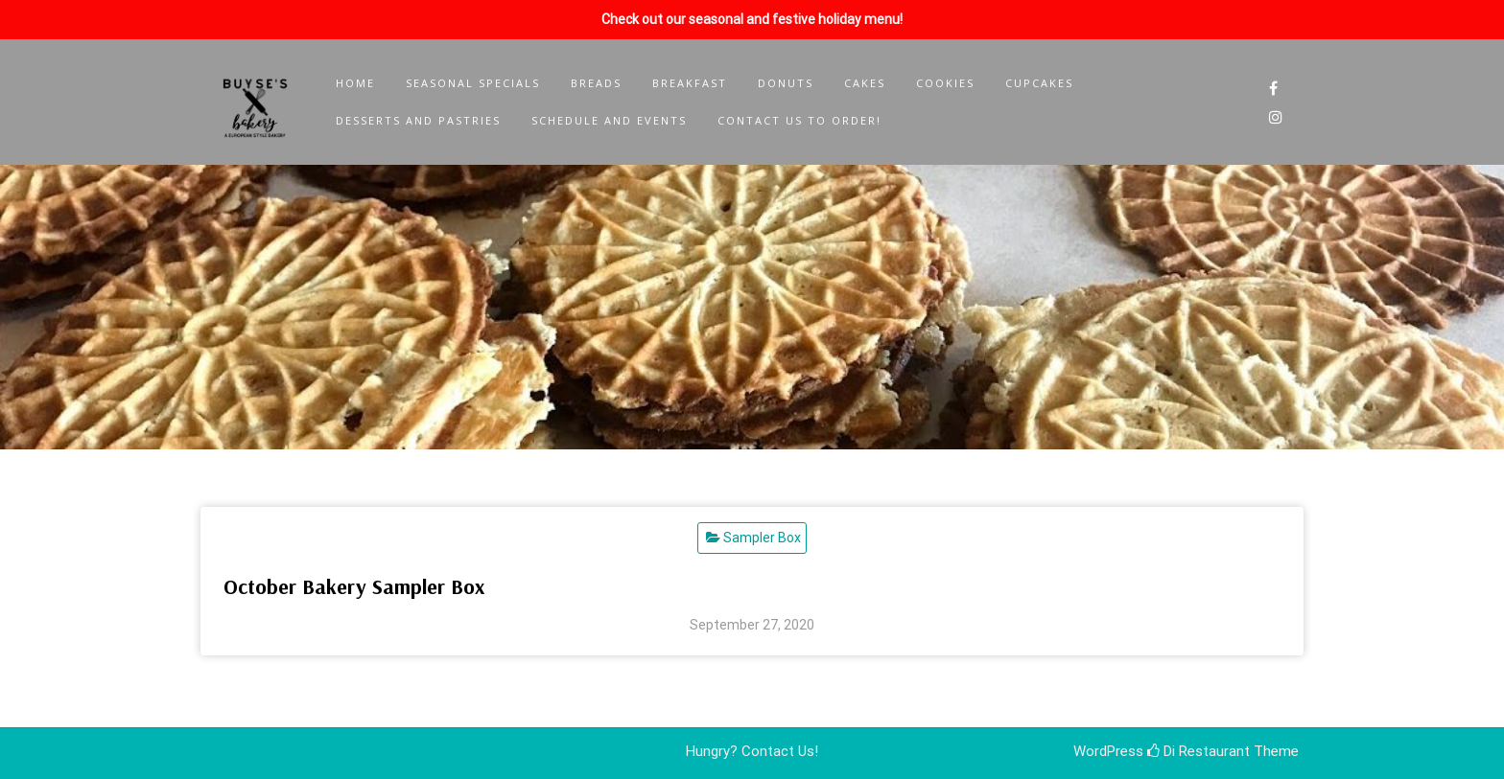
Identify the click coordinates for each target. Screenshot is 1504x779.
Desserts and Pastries (418, 120)
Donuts (785, 83)
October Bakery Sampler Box (353, 586)
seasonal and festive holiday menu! (796, 19)
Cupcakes (1039, 83)
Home (355, 83)
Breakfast (689, 83)
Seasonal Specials (473, 83)
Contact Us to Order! (799, 120)
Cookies (945, 83)
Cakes (864, 83)
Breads (596, 83)
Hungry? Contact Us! (752, 751)
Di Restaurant (1198, 751)
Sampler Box (762, 537)
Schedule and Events (609, 120)
